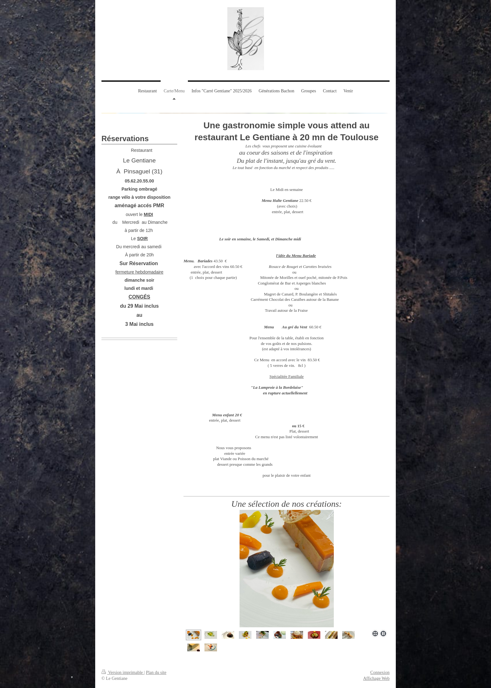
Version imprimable (122, 672)
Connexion (380, 672)
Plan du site (156, 672)
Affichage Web (376, 678)
